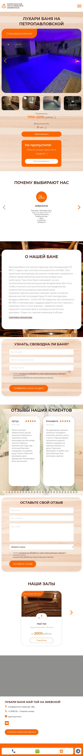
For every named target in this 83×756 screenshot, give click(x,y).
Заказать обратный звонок (21, 732)
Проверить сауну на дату (29, 388)
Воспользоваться (41, 161)
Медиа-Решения (66, 748)
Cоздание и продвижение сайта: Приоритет (22, 748)
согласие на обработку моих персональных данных (41, 374)
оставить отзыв (22, 564)
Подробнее (41, 640)
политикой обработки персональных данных (33, 378)
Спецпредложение (19, 33)
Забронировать (41, 134)
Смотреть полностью (20, 317)
